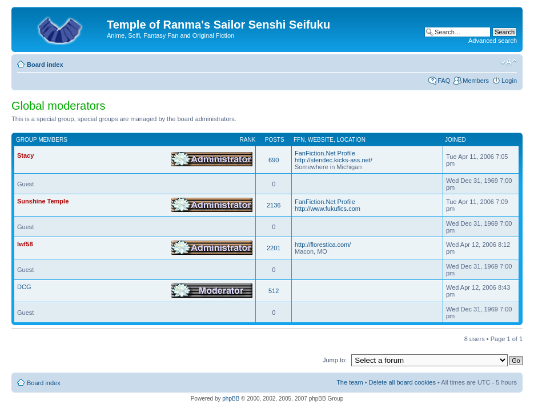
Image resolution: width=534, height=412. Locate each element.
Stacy (25, 155)
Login (509, 80)
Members (476, 80)
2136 (273, 205)
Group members (41, 140)
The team (349, 382)
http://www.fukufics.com (327, 208)
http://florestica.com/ (323, 244)
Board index (45, 64)
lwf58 (25, 244)
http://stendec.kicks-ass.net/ (333, 160)
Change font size (508, 62)
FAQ (443, 80)
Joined (455, 140)
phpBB (230, 398)
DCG (24, 286)
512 (273, 290)
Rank (248, 140)
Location (351, 140)
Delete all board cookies (402, 382)
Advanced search (492, 40)
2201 (273, 248)
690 (273, 160)
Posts (274, 140)
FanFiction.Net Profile (325, 153)
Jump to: (335, 360)
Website (321, 140)
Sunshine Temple (43, 201)
